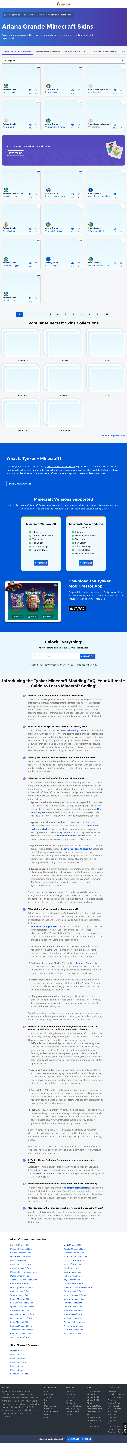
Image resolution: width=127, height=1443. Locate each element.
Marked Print (11, 196)
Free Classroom (115, 1397)
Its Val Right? (53, 265)
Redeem (69, 1400)
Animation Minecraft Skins (75, 1256)
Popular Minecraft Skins (74, 1249)
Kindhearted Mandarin (100, 196)
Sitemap (48, 1409)
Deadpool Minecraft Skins (21, 1318)
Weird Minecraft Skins (73, 1326)
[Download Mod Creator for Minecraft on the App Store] (77, 608)
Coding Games (93, 1391)
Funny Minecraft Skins (73, 1291)
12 (107, 314)
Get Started (41, 563)
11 (98, 314)
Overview (70, 1391)
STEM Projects (114, 1429)
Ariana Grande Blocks (105, 51)
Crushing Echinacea (56, 127)
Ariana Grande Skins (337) (18, 51)
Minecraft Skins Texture (20, 1264)
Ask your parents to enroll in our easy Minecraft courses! (63, 648)
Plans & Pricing (73, 1409)
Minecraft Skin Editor (73, 1264)
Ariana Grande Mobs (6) (48, 51)
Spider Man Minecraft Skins (22, 1306)
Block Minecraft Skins (73, 1333)
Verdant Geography (56, 196)
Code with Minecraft (19, 1373)
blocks (45, 829)
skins (89, 825)
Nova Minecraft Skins (73, 1314)
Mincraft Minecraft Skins (74, 1299)
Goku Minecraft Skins (73, 1310)
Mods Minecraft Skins (73, 1245)
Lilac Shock (10, 92)
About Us (48, 1394)
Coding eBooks (51, 1411)
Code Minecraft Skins (73, 1272)
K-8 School (113, 1414)
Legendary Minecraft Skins (22, 1314)
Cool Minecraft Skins (19, 1283)
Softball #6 (10, 231)
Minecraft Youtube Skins (21, 1249)
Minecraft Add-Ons (18, 1362)
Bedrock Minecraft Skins (21, 1326)
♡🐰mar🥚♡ (96, 92)
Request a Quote (115, 1432)
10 (89, 314)
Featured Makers (73, 1406)
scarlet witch (53, 92)
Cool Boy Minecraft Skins (21, 1302)
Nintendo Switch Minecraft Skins (78, 1287)
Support (48, 1397)
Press (46, 1400)
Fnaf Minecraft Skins (73, 1302)
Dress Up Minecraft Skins (21, 1287)
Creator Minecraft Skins (20, 1252)
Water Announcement (99, 265)
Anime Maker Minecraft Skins (23, 1279)
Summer (69, 1414)
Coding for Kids (13, 15)
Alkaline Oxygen (13, 265)
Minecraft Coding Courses (44, 926)
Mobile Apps (50, 1406)
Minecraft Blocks (17, 1358)
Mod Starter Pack (45, 1173)
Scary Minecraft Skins (73, 1329)
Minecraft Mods (17, 1370)
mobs (34, 829)
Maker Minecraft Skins (20, 1275)
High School (113, 1406)
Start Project (15, 153)
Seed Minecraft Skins (73, 1318)
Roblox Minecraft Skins (20, 1299)
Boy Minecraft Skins (72, 1279)
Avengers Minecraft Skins (21, 1329)
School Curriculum (116, 1394)
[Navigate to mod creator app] (33, 600)
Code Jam (91, 1423)
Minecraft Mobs (17, 1350)
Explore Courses (19, 483)
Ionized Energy (12, 300)
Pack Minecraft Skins (73, 1268)
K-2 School (113, 1411)
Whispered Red (97, 231)
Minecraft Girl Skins (19, 1260)
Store (46, 1417)
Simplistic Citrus (55, 231)
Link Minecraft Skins (73, 1306)
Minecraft (28, 15)
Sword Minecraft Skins (20, 1337)
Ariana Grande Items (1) (77, 51)
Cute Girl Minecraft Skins (21, 1333)
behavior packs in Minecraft (75, 848)
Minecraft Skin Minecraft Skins (24, 1272)
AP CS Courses (114, 1409)
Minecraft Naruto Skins (74, 1252)
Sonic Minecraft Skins (19, 1295)
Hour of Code (93, 1426)
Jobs (46, 1403)
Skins (39, 15)
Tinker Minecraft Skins (73, 1275)
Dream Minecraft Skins (20, 1256)
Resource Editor (84, 963)
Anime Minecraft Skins (20, 1291)
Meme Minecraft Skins (74, 1283)
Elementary (113, 1400)
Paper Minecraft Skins (20, 1322)
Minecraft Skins (17, 1354)
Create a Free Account (79, 1439)
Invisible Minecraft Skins (21, 1245)
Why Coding (71, 1403)
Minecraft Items (17, 1366)
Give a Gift (70, 1397)
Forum (47, 1414)
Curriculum (71, 1394)
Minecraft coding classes (73, 730)
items (96, 825)
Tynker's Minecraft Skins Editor (60, 466)
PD (109, 1423)
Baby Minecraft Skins (19, 1310)
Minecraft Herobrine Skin (75, 1260)
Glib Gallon (10, 127)
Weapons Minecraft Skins (75, 1322)
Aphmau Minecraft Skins (75, 1295)
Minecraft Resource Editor (70, 835)
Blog (46, 1391)
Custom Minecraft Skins (21, 1268)
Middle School (114, 1403)
